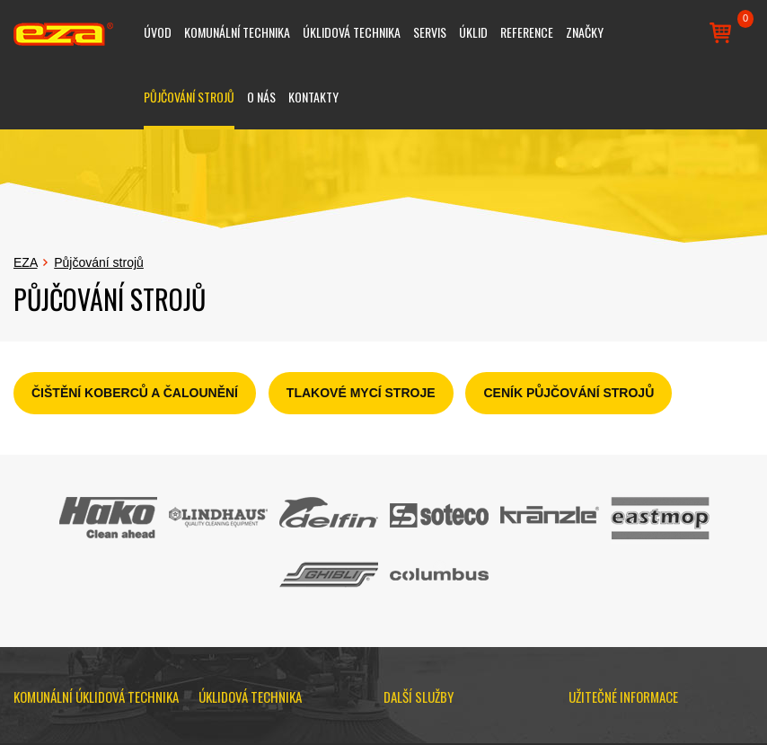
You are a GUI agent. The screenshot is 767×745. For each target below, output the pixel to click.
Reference (526, 31)
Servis (429, 31)
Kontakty (313, 96)
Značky (585, 31)
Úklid (473, 31)
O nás (261, 96)
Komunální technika (237, 31)
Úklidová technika (352, 31)
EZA (25, 262)
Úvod (158, 31)
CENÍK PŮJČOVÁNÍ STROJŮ (568, 393)
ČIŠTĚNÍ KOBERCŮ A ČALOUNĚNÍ (134, 393)
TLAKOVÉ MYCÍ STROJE (361, 393)
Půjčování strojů (189, 96)
